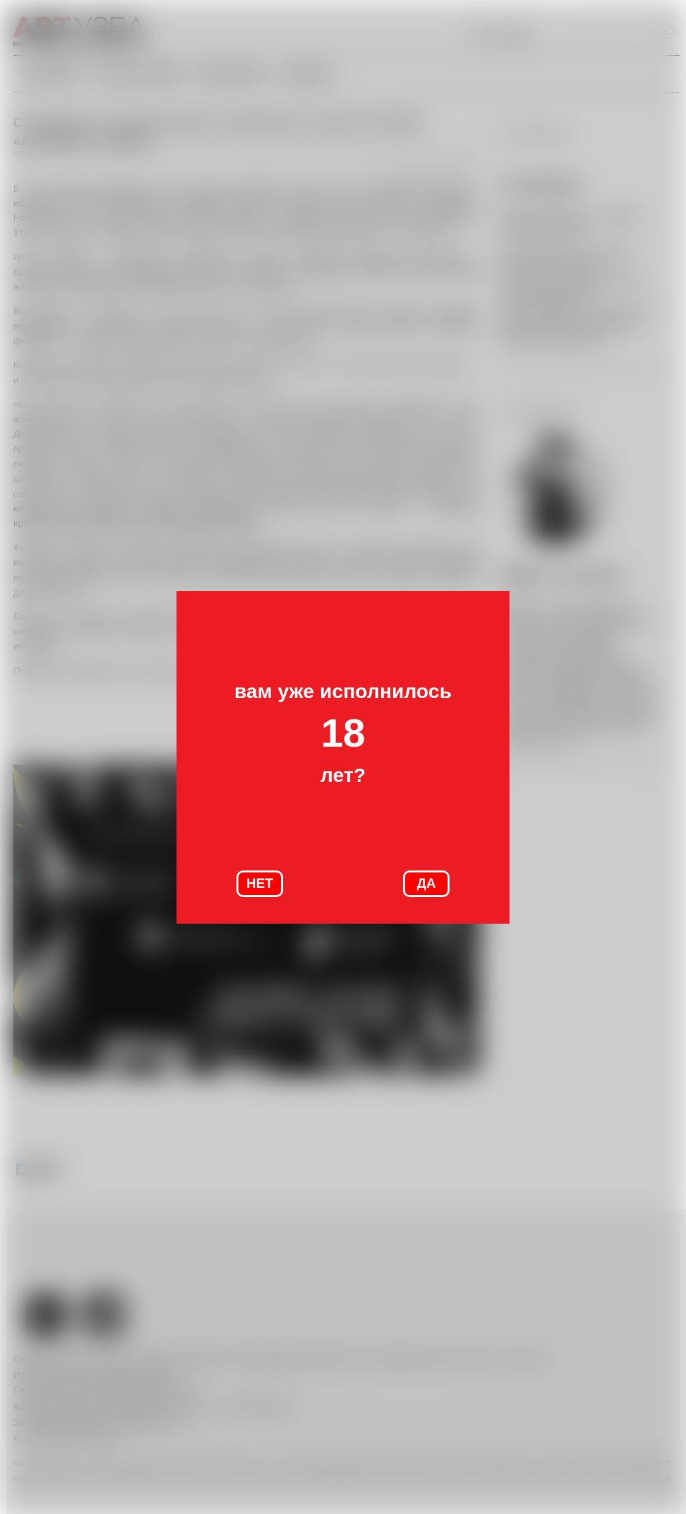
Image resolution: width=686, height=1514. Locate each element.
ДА (426, 883)
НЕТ (259, 883)
